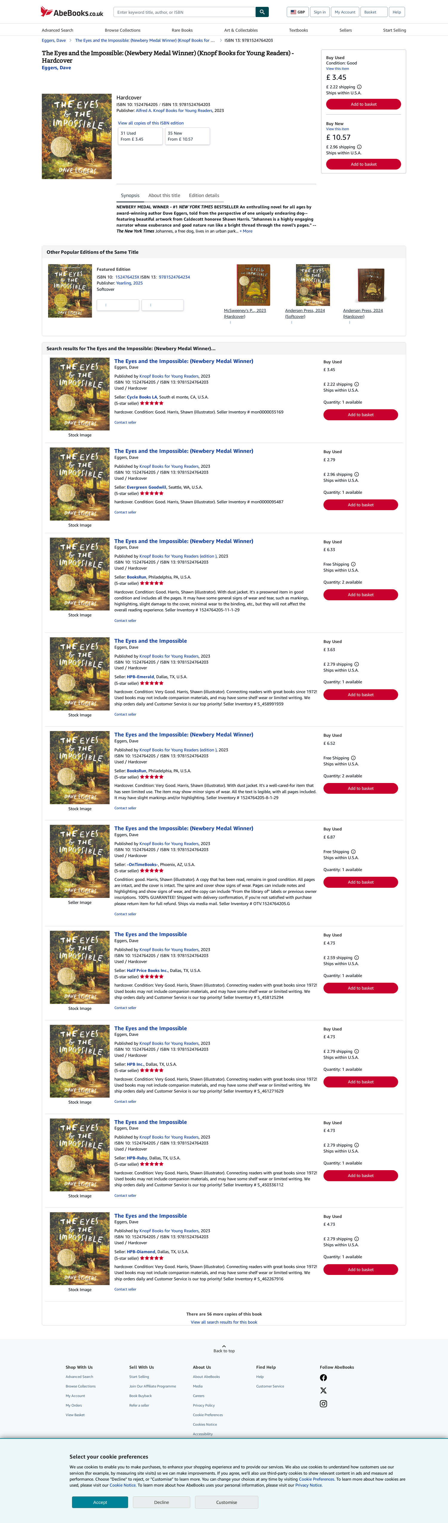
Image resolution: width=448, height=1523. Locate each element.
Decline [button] (161, 1502)
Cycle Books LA (142, 397)
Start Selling (394, 30)
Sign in (320, 12)
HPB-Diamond (141, 1251)
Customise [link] (226, 1502)
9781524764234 (174, 277)
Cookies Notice (205, 1424)
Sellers (346, 30)
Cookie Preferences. (317, 1479)
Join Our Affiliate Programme (152, 1386)
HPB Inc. (135, 1064)
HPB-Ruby (137, 1158)
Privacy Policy (204, 1405)
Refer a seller (139, 1405)
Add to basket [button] (364, 104)
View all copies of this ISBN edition (151, 122)
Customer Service (270, 1386)
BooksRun (136, 577)
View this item (337, 68)
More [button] (250, 230)
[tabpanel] (216, 219)
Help (397, 12)
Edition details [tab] (204, 195)
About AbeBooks (206, 1377)
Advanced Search (57, 30)
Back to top (224, 1350)
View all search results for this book (224, 1322)
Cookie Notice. (123, 1484)
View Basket (75, 1415)
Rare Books (182, 30)
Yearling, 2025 (129, 283)
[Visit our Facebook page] (323, 1378)
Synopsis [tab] (130, 195)
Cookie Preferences (208, 1415)
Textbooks (298, 30)
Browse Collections (122, 30)
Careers (198, 1396)
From (140, 135)
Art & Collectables (241, 30)
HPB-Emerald (140, 676)
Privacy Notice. (309, 1484)
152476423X (127, 277)
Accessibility (203, 1434)
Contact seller (125, 422)
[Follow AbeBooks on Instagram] (323, 1405)
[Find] (262, 12)
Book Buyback (140, 1396)
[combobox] (184, 12)
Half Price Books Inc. (147, 970)
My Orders (74, 1405)
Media (197, 1386)
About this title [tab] (164, 195)
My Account (345, 12)
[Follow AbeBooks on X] (323, 1391)
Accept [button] (100, 1502)
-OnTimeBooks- (142, 864)
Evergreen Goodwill (146, 487)
